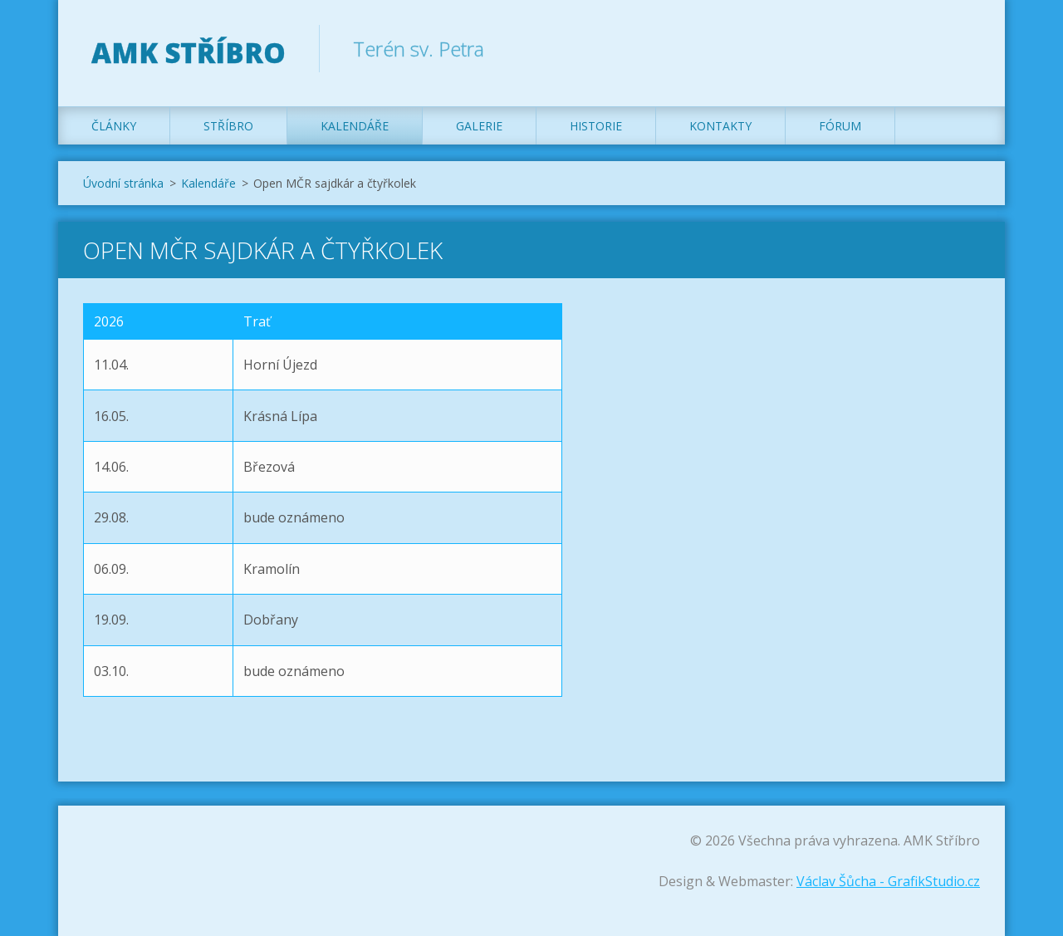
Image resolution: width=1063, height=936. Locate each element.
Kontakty (720, 126)
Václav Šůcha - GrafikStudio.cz (888, 881)
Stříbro (228, 126)
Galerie (479, 126)
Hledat (962, 48)
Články (113, 126)
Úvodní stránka (123, 183)
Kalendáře (355, 126)
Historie (596, 126)
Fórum (840, 126)
